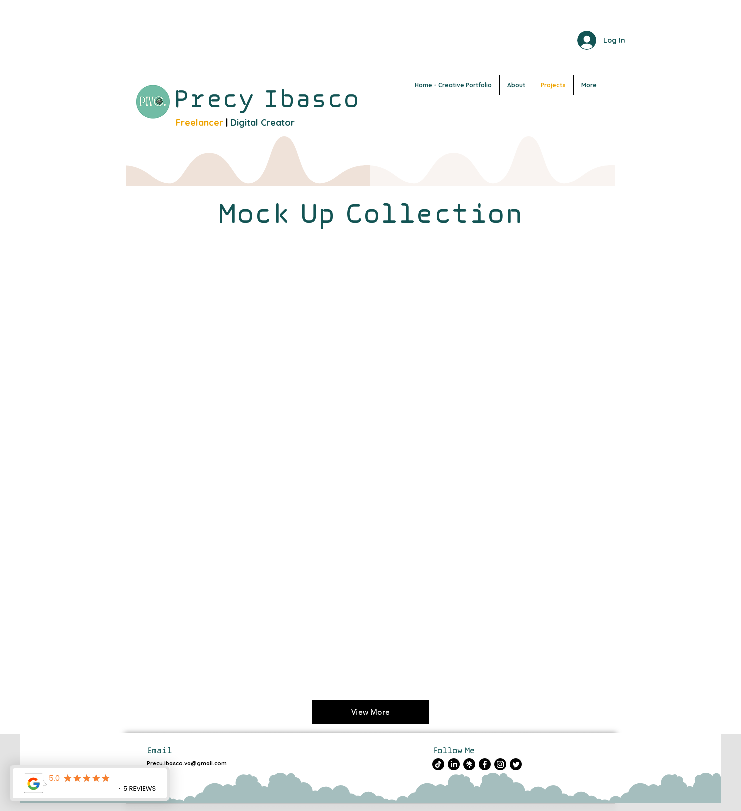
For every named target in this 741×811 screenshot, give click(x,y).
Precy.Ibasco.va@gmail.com (187, 763)
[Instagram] (500, 764)
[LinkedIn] (454, 764)
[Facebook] (485, 764)
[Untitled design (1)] (469, 764)
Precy (218, 98)
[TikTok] (438, 764)
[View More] (370, 712)
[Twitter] (516, 764)
